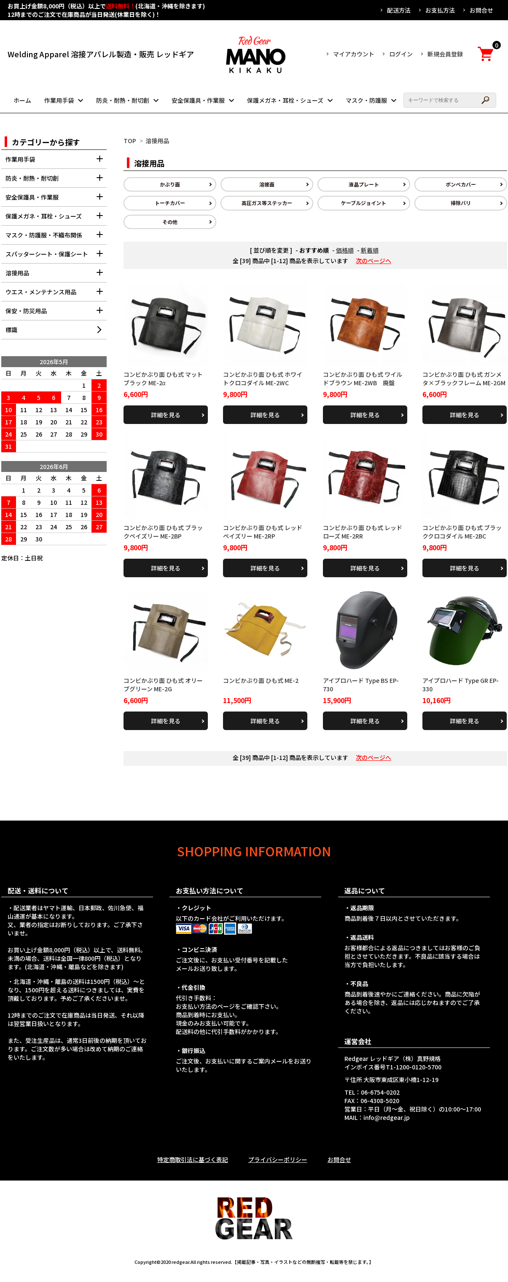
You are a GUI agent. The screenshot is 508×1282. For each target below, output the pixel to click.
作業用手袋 (59, 100)
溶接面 (266, 184)
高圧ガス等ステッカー (267, 202)
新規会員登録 (445, 54)
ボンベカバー (461, 184)
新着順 (370, 250)
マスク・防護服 (366, 100)
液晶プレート (364, 184)
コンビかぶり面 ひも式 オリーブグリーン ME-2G (163, 684)
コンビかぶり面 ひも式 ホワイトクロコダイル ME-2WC (262, 378)
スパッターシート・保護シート (56, 257)
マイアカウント (353, 54)
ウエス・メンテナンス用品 (56, 294)
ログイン (401, 54)
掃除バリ (461, 202)
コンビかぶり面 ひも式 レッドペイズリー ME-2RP (262, 531)
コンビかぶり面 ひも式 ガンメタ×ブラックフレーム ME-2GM (463, 378)
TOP (130, 140)
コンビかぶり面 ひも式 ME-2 (260, 680)
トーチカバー (170, 202)
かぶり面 (170, 184)
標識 (11, 329)
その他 (169, 221)
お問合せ (481, 10)
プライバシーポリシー (277, 1159)
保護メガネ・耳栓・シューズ (285, 100)
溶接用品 (157, 140)
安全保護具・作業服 (198, 100)
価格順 (345, 250)
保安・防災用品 (56, 313)
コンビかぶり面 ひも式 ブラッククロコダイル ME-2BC (462, 531)
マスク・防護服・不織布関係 (56, 238)
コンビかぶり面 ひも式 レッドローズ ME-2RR (362, 531)
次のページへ (373, 260)
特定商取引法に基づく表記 (192, 1159)
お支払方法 (440, 10)
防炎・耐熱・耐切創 (122, 100)
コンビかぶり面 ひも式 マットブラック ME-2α (163, 378)
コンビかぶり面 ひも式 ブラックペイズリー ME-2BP (163, 531)
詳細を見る (165, 414)
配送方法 (399, 10)
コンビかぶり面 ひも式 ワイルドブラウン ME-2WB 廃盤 (362, 378)
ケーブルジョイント (363, 202)
